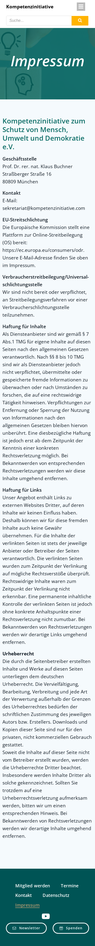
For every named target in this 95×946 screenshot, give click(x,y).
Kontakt (23, 895)
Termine (70, 885)
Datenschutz (56, 895)
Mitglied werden (32, 885)
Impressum (27, 905)
